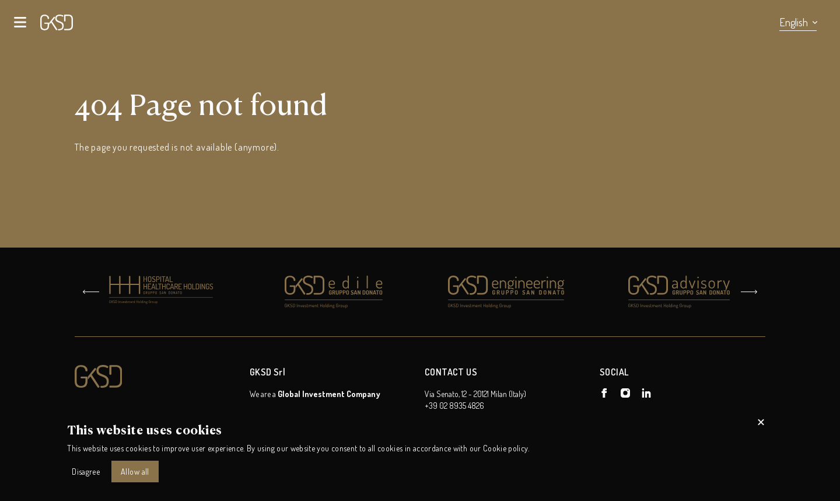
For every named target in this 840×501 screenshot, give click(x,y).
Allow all (135, 471)
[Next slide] (749, 292)
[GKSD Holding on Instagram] (625, 393)
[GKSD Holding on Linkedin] (646, 393)
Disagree (86, 471)
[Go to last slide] (91, 292)
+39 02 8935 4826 (454, 405)
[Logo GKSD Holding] (157, 376)
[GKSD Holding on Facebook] (604, 393)
